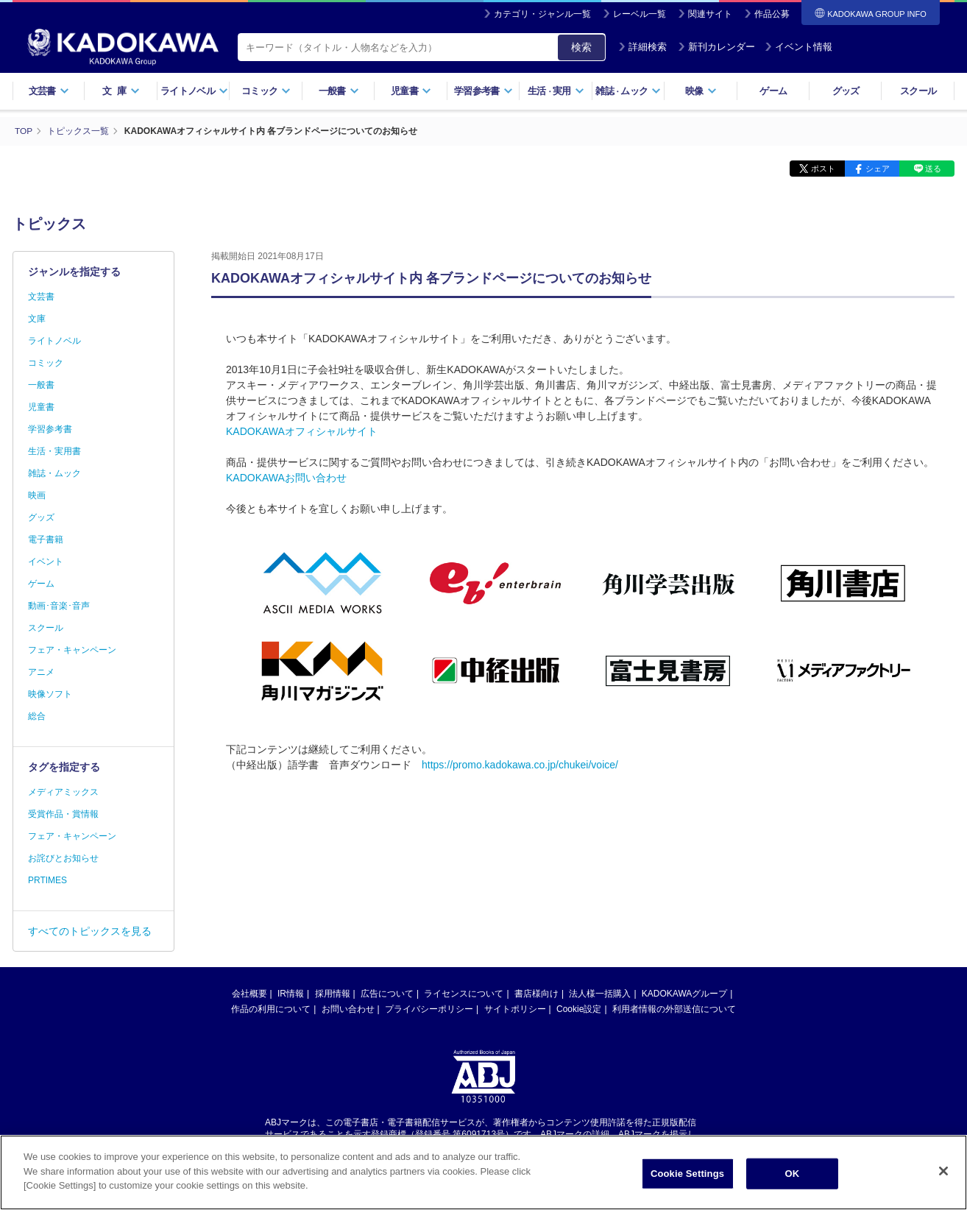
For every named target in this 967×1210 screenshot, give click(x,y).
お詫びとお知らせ (63, 857)
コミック (266, 90)
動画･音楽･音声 (59, 605)
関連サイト (710, 14)
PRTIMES (47, 879)
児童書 (411, 90)
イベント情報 (798, 46)
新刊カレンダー (716, 46)
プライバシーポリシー (429, 1008)
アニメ (41, 671)
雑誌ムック (628, 90)
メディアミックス (63, 791)
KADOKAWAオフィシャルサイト (302, 430)
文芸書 (49, 90)
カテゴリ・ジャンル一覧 (542, 14)
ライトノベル (194, 90)
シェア (875, 167)
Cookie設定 (578, 1008)
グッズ (846, 90)
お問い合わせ (348, 1008)
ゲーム (773, 90)
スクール (918, 90)
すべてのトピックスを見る (90, 930)
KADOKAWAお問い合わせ (286, 477)
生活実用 (556, 90)
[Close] (943, 1171)
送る (932, 167)
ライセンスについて (463, 993)
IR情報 (290, 993)
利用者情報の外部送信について (674, 1008)
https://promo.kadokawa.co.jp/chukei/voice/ (520, 764)
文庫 (37, 318)
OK (792, 1173)
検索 (581, 47)
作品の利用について (271, 1008)
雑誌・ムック (54, 472)
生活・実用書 (54, 450)
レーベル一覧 (639, 14)
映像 (701, 90)
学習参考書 (483, 90)
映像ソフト (50, 693)
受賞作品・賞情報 (63, 813)
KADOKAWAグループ (684, 993)
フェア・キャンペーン (72, 649)
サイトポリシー (515, 1008)
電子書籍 (45, 539)
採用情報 (332, 993)
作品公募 (772, 14)
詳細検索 (642, 46)
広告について (387, 993)
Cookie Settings (687, 1173)
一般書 (339, 90)
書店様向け (536, 993)
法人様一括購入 (600, 993)
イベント (45, 561)
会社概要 (249, 993)
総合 (37, 715)
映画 (37, 494)
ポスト (819, 167)
